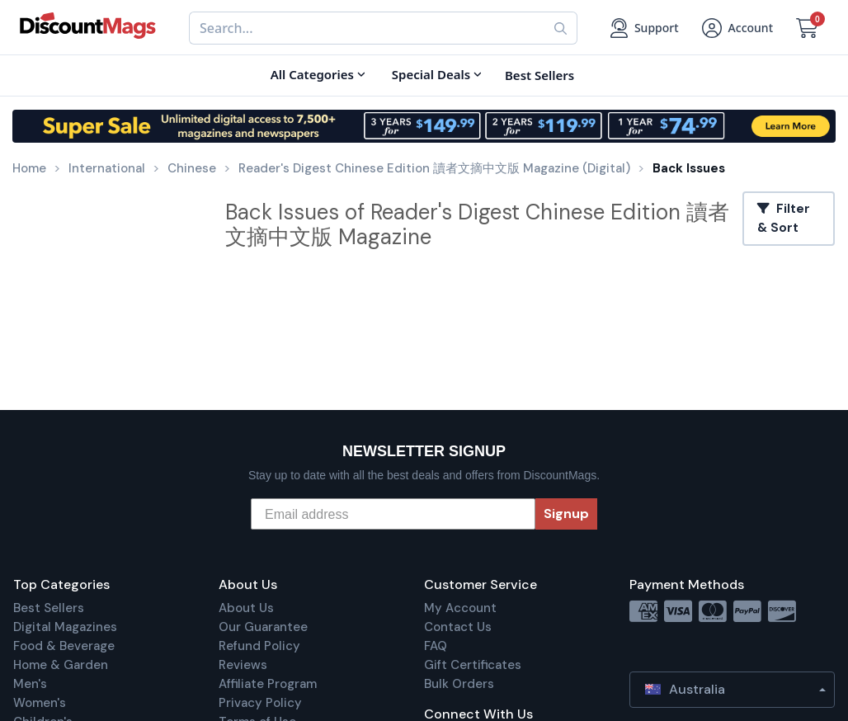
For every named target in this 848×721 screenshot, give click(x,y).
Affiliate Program (268, 684)
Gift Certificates (472, 665)
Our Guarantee (263, 627)
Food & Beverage (64, 646)
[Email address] (393, 514)
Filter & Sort (783, 218)
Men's (30, 684)
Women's (39, 703)
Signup (566, 513)
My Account (460, 608)
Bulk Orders (459, 684)
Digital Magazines (65, 627)
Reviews (243, 665)
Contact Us (458, 627)
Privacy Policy (260, 703)
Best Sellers (48, 608)
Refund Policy (259, 646)
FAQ (435, 646)
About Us (246, 608)
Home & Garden (60, 665)
